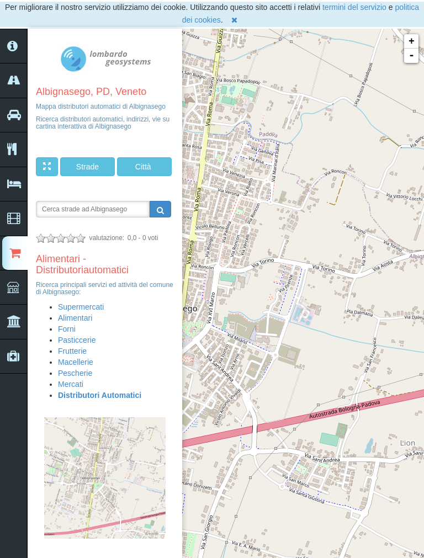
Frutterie (72, 351)
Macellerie (75, 362)
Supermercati (81, 306)
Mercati (70, 384)
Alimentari (75, 317)
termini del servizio (354, 7)
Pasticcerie (77, 340)
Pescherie (75, 373)
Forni (67, 329)
